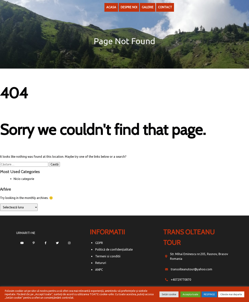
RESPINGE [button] (209, 294)
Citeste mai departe (231, 294)
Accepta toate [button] (190, 294)
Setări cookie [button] (169, 294)
